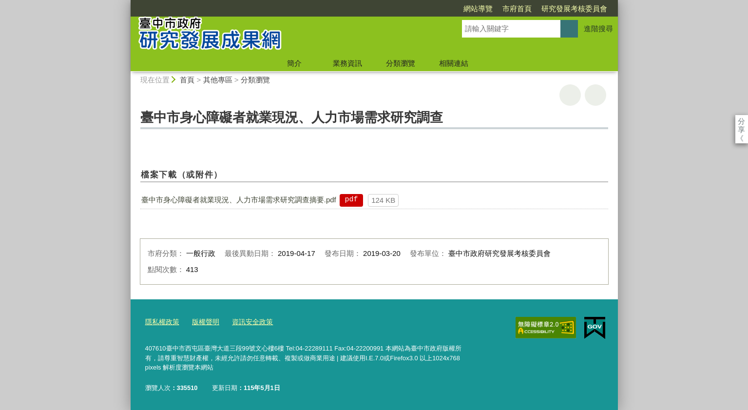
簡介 (294, 63)
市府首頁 (461, 8)
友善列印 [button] (570, 95)
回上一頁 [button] (595, 95)
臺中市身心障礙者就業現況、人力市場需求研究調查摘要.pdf (238, 199)
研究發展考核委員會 (518, 8)
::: (126, 4)
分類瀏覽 (400, 63)
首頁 (187, 80)
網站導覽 (422, 8)
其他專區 (217, 80)
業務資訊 (347, 63)
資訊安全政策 (247, 321)
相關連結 (453, 63)
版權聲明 (202, 321)
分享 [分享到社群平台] (741, 121)
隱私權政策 (161, 321)
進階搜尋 (598, 28)
